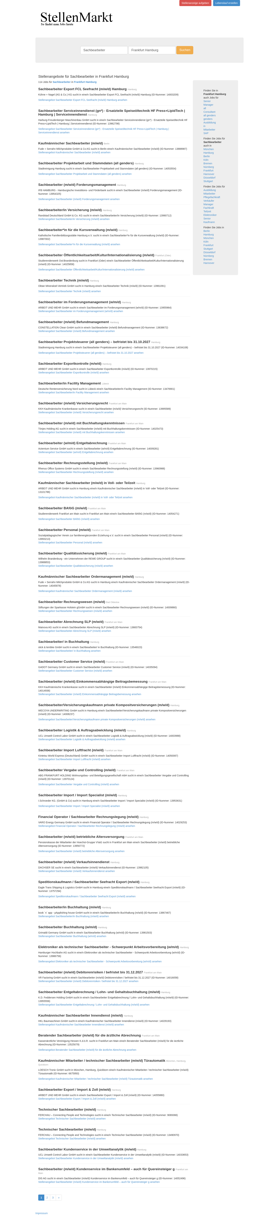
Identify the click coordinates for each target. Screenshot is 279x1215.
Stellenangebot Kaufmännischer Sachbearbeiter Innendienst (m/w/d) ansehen (81, 1024)
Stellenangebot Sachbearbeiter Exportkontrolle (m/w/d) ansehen (73, 372)
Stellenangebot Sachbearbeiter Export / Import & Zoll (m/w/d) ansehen (77, 1098)
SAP (206, 133)
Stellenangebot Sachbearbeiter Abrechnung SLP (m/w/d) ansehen (74, 630)
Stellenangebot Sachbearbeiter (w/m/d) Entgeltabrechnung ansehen (75, 452)
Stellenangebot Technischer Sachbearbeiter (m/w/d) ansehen (72, 1118)
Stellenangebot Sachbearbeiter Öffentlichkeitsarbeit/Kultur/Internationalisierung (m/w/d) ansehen (91, 269)
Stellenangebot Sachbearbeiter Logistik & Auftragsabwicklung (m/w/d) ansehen (81, 739)
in (205, 126)
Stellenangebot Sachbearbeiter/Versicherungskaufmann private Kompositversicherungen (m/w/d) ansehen (96, 719)
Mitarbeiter (209, 129)
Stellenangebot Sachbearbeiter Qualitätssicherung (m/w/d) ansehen (75, 565)
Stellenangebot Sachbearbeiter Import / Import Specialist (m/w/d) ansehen (79, 806)
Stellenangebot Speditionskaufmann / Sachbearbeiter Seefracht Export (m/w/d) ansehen (87, 896)
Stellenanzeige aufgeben (195, 3)
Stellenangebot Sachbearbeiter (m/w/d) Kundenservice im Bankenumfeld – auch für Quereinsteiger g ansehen (99, 1182)
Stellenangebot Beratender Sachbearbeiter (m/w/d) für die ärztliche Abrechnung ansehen (87, 1049)
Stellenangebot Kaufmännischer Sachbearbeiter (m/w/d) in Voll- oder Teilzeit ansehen (85, 497)
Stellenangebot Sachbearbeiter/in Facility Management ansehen (73, 392)
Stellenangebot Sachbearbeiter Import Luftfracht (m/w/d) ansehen (74, 759)
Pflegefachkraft (212, 197)
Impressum (41, 1213)
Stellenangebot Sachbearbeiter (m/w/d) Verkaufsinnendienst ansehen (76, 871)
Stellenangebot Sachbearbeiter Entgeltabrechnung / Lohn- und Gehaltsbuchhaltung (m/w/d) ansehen (93, 1004)
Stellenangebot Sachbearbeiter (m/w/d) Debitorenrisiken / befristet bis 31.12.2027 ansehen (88, 981)
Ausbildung (210, 122)
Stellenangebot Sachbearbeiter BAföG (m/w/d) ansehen (69, 519)
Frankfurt (209, 170)
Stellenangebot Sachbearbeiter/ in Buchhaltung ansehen (69, 650)
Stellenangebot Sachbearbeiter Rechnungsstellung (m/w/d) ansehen (76, 472)
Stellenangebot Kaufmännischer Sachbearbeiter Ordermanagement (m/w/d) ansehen (85, 591)
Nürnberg (209, 167)
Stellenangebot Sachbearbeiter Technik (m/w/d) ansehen (69, 291)
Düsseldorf (209, 177)
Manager (208, 104)
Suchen (184, 50)
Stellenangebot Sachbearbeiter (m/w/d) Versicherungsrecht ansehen (76, 412)
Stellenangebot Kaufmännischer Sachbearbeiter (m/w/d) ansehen (74, 152)
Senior (207, 101)
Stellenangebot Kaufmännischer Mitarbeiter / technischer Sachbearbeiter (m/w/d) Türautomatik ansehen (95, 1078)
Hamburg (209, 152)
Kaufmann (209, 222)
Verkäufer (209, 200)
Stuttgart (208, 181)
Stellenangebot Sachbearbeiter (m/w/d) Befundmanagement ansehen (76, 331)
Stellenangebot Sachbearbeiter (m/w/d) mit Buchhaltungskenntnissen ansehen (81, 432)
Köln (206, 159)
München (209, 149)
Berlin (207, 156)
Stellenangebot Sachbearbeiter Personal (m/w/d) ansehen (70, 542)
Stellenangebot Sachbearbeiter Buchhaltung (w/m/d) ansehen (72, 936)
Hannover (209, 174)
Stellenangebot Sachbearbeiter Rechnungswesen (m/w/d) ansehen (75, 611)
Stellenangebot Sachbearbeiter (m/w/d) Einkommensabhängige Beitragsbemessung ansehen (89, 694)
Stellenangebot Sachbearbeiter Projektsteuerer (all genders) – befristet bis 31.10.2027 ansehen (91, 352)
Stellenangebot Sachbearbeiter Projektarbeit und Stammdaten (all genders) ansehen (85, 173)
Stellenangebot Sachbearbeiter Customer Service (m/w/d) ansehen (75, 670)
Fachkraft (209, 207)
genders (208, 119)
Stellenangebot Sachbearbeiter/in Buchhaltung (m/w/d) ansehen (73, 916)
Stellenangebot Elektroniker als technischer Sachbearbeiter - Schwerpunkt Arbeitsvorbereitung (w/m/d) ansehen (100, 961)
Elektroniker (210, 215)
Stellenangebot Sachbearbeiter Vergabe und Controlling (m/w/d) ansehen (78, 784)
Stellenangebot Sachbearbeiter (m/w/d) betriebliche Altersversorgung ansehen (81, 851)
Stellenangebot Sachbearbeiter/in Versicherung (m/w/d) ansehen (74, 219)
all (205, 108)
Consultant (209, 111)
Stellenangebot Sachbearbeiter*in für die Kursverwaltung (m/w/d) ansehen (79, 244)
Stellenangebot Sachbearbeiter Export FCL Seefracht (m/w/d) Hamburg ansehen (82, 100)
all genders (210, 115)
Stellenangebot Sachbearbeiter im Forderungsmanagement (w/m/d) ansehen (80, 311)
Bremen (208, 163)
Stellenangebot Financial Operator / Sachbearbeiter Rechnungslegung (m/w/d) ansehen (86, 826)
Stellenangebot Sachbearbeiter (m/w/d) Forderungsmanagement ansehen (79, 199)
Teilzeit (207, 211)
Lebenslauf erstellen (226, 3)
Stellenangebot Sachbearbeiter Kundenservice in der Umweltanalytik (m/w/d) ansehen (85, 1158)
